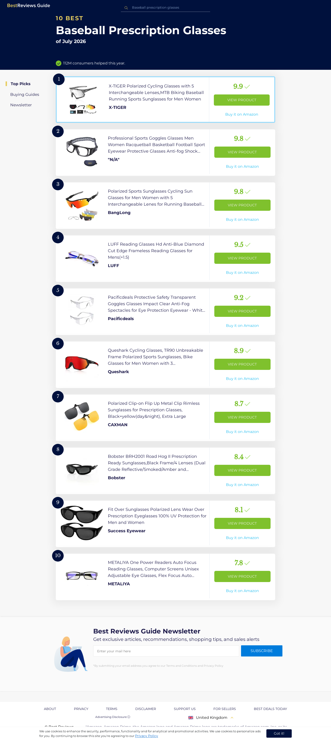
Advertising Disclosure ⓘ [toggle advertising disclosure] (112, 717)
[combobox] (165, 7)
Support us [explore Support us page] (185, 709)
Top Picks (20, 83)
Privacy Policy (146, 736)
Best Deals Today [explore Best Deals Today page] (270, 709)
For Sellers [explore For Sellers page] (224, 709)
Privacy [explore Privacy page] (81, 709)
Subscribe (262, 651)
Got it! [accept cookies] (279, 733)
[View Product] (165, 99)
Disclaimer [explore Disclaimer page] (145, 709)
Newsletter (21, 105)
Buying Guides (24, 94)
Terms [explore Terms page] (111, 709)
